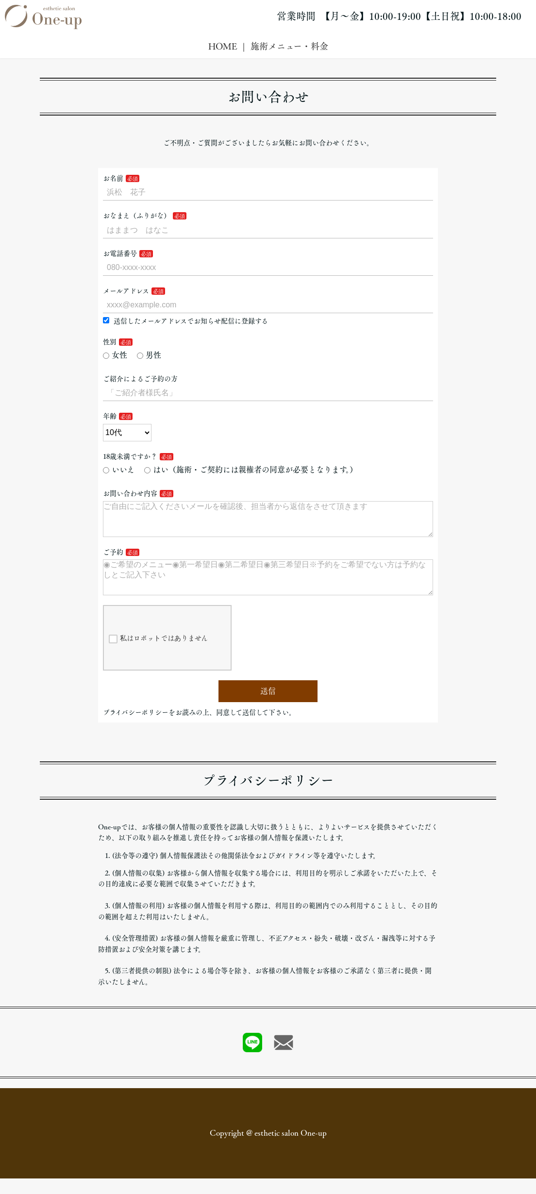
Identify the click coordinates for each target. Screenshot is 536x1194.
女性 (115, 355)
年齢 (110, 416)
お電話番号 (120, 253)
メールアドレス (126, 290)
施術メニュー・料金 (289, 46)
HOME (222, 46)
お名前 (113, 178)
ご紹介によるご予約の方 (140, 378)
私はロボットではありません (158, 654)
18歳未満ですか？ (130, 456)
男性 (149, 355)
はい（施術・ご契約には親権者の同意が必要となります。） (250, 469)
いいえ (118, 469)
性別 (110, 341)
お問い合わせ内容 (130, 493)
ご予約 (113, 559)
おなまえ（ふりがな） (136, 215)
